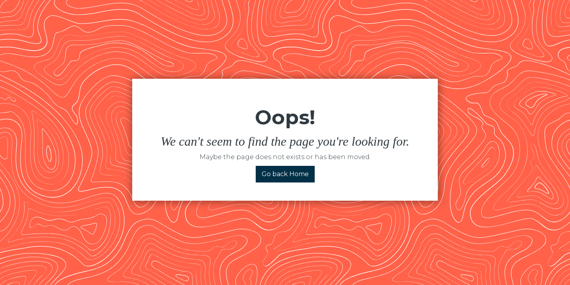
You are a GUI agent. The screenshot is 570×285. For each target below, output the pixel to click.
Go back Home (285, 174)
